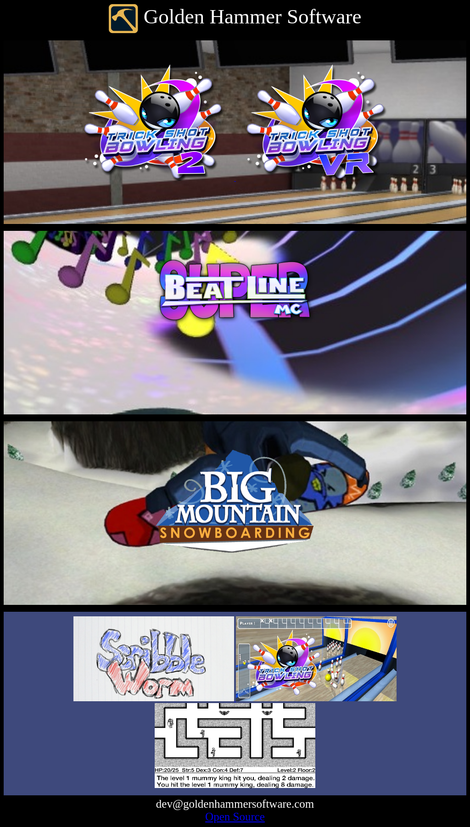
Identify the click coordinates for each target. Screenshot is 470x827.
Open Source (235, 816)
